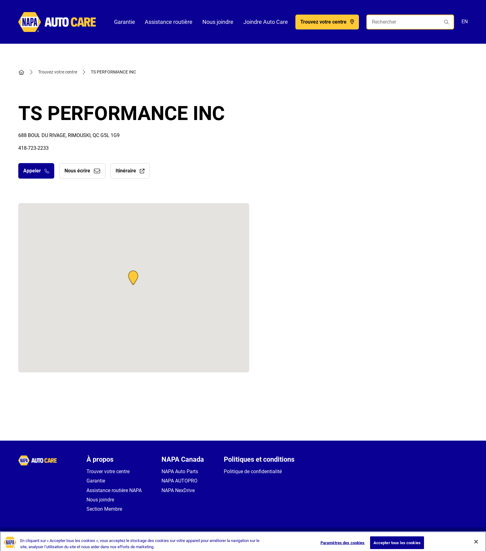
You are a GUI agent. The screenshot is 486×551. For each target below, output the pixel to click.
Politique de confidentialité (253, 471)
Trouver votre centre (108, 471)
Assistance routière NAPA (114, 490)
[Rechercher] (410, 22)
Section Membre (104, 509)
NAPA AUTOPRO (179, 481)
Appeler (36, 171)
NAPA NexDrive (178, 490)
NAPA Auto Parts (179, 471)
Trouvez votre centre (57, 71)
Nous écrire (82, 171)
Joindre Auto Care (265, 22)
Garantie (124, 22)
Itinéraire (130, 171)
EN (465, 21)
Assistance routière (168, 22)
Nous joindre (217, 22)
